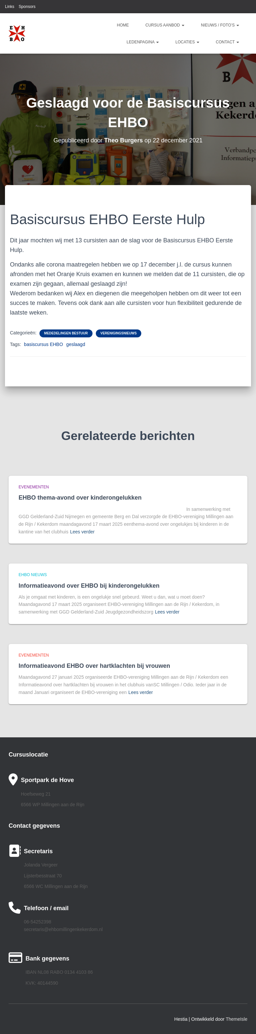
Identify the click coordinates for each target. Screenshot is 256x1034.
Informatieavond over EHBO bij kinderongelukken (89, 585)
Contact (227, 42)
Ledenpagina (143, 42)
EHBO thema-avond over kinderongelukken (80, 497)
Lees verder (82, 531)
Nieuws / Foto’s (220, 25)
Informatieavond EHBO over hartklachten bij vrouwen (94, 666)
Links (9, 6)
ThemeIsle (236, 1019)
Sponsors (27, 6)
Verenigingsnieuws (118, 333)
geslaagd (75, 344)
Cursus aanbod (165, 25)
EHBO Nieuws (33, 574)
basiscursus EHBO (43, 344)
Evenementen (34, 487)
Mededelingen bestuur (66, 333)
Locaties (187, 42)
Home (123, 25)
